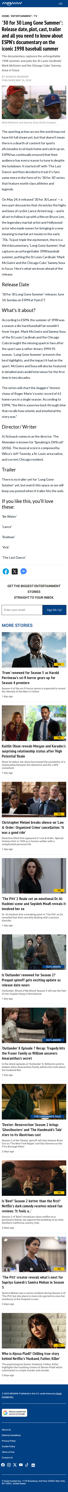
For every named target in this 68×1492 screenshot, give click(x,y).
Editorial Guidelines (11, 1435)
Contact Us (7, 1457)
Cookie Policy (8, 1446)
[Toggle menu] (62, 4)
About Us (6, 1429)
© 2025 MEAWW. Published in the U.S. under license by (29, 1393)
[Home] (12, 4)
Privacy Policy (9, 1441)
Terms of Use (8, 1452)
